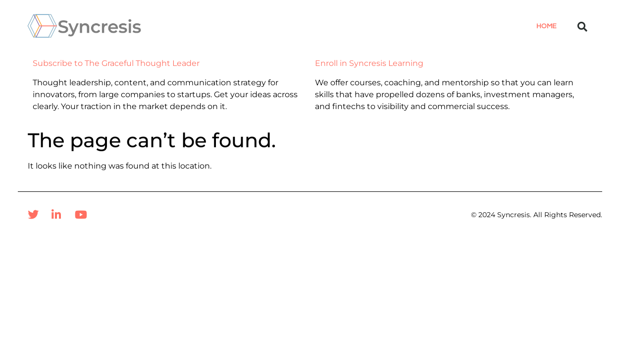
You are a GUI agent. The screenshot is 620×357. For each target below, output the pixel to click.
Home (546, 26)
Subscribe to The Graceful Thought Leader (116, 63)
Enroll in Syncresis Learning (369, 63)
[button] (582, 27)
